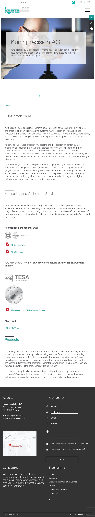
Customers (53, 493)
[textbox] (69, 397)
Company (52, 478)
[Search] (73, 2)
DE (81, 2)
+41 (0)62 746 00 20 (15, 416)
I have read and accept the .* (68, 449)
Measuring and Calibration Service (63, 481)
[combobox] (45, 2)
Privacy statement (76, 514)
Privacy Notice (78, 449)
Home (7, 106)
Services (91, 23)
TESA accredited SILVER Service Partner (27, 310)
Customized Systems (57, 489)
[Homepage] (17, 13)
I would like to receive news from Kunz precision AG (70, 444)
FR (89, 2)
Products (52, 485)
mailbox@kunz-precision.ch (14, 419)
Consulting (91, 17)
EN (85, 2)
